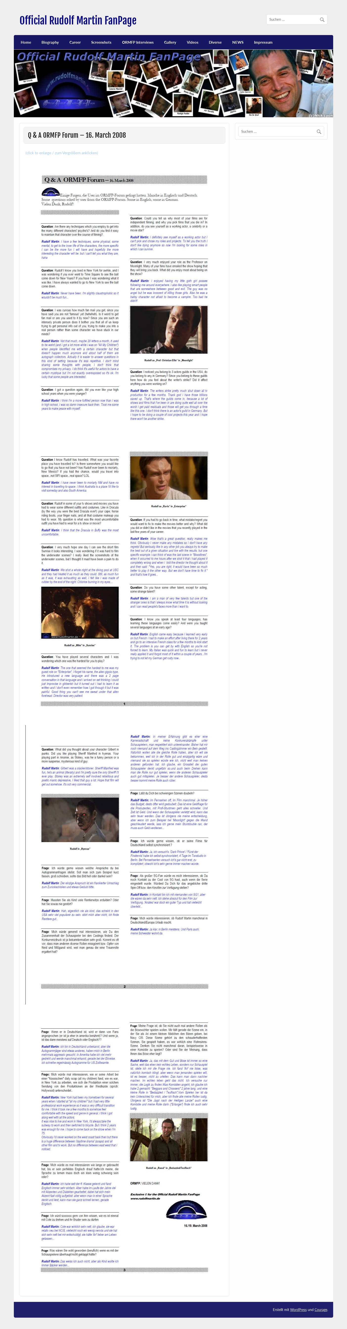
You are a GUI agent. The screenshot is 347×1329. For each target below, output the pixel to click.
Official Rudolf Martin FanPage (78, 20)
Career (75, 42)
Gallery (170, 42)
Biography (50, 42)
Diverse (215, 42)
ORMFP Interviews (138, 42)
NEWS (237, 42)
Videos (192, 42)
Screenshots (101, 42)
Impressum (263, 42)
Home (26, 42)
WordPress (298, 1310)
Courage (321, 1310)
